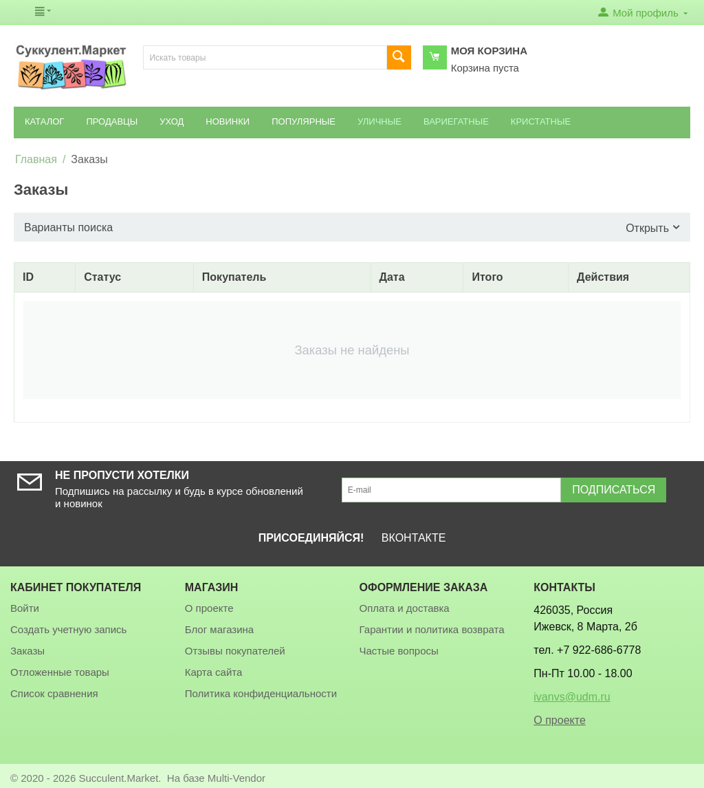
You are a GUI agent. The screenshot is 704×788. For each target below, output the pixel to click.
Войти (24, 608)
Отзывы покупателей (235, 651)
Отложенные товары (59, 672)
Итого (487, 277)
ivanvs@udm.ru (572, 697)
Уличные (380, 121)
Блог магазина (219, 629)
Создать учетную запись (68, 629)
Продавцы (112, 121)
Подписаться (613, 490)
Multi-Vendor (236, 778)
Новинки (228, 121)
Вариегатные (456, 121)
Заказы (27, 651)
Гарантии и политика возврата (432, 629)
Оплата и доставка (405, 608)
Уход (172, 121)
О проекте (209, 608)
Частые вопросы (399, 651)
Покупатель (234, 277)
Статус (102, 277)
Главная (36, 159)
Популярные (304, 121)
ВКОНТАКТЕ (414, 538)
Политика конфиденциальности (261, 693)
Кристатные (541, 121)
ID (28, 277)
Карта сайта (214, 672)
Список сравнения (54, 693)
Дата (392, 277)
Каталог (44, 121)
